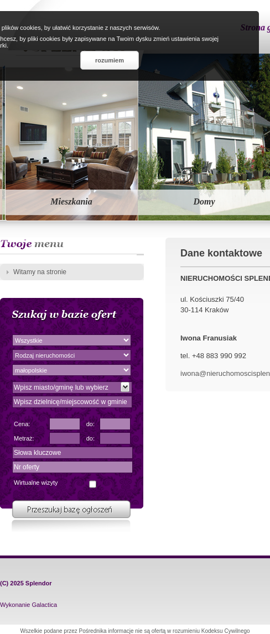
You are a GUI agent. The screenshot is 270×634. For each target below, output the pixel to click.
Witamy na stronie (39, 272)
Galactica (44, 604)
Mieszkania (71, 201)
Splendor (38, 583)
